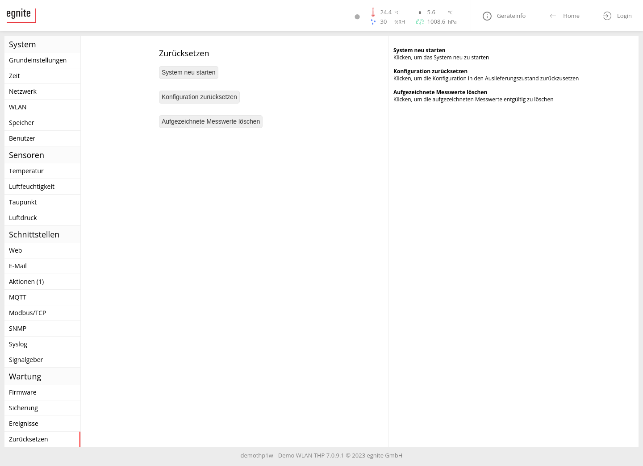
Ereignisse (23, 423)
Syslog (18, 344)
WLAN (18, 107)
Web (15, 250)
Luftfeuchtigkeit (31, 186)
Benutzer (22, 138)
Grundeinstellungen (38, 60)
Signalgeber (26, 359)
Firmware (23, 392)
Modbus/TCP (27, 312)
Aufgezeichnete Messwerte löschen (211, 121)
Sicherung (23, 408)
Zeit (14, 75)
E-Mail (18, 266)
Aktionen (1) (26, 281)
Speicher (21, 122)
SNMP (17, 328)
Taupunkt (23, 202)
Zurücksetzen (28, 439)
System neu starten (189, 72)
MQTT (17, 297)
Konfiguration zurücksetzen (199, 96)
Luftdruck (23, 217)
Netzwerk (23, 91)
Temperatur (26, 170)
